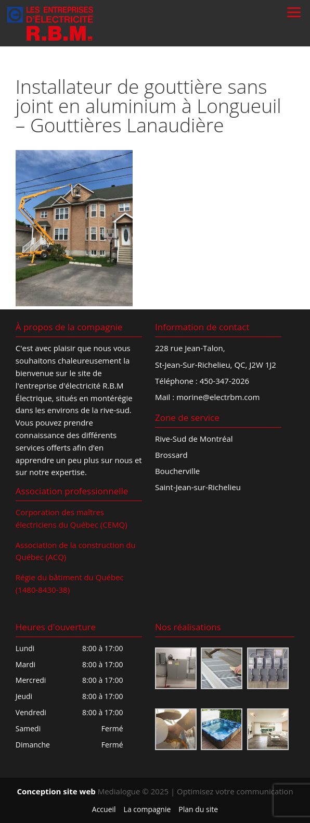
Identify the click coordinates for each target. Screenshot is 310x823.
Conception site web (56, 791)
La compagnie (147, 809)
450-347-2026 (224, 381)
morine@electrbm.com (218, 397)
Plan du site (198, 809)
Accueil (104, 809)
